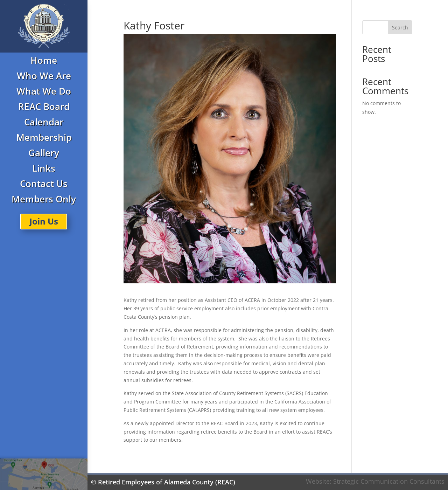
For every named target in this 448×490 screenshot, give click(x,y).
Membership (44, 137)
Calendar (43, 122)
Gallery (43, 153)
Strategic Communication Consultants (388, 481)
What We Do (43, 91)
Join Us (43, 221)
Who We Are (44, 75)
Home (43, 60)
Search (400, 27)
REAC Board (44, 106)
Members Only (44, 199)
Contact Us (44, 183)
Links (43, 168)
